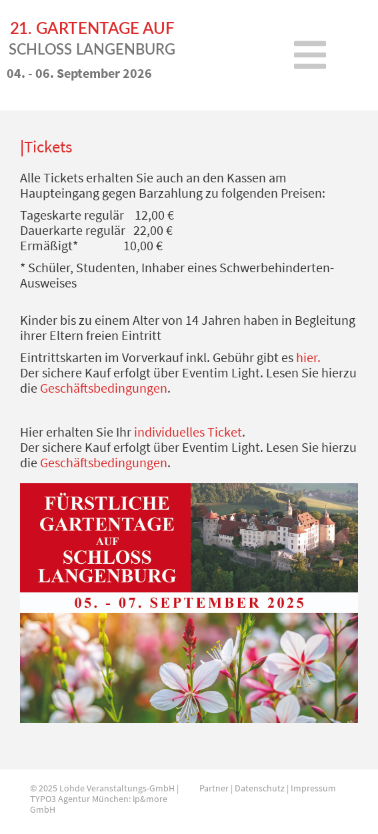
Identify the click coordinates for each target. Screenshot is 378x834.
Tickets (48, 146)
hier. (308, 357)
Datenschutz (260, 788)
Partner (214, 788)
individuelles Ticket (188, 431)
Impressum (313, 788)
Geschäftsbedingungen (103, 387)
